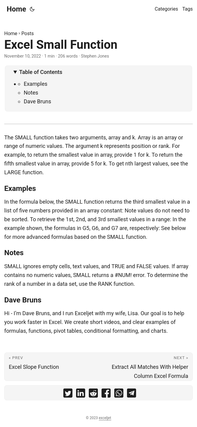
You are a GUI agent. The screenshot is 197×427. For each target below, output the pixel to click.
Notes (31, 92)
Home (16, 9)
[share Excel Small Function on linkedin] (80, 394)
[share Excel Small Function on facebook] (106, 394)
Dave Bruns (37, 101)
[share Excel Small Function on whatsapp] (118, 394)
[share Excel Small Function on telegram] (131, 394)
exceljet (105, 418)
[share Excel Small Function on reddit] (93, 394)
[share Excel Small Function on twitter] (67, 394)
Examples (35, 84)
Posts (28, 33)
